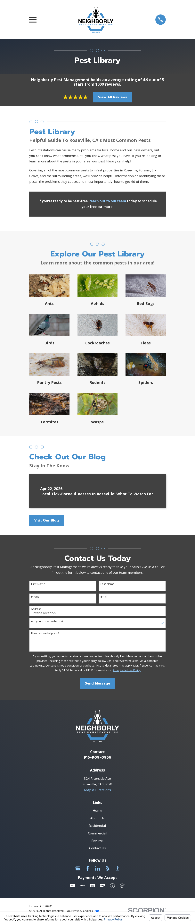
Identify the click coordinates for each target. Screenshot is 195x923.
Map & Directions (97, 790)
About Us (97, 818)
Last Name (107, 584)
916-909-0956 (97, 757)
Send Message (97, 683)
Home (97, 810)
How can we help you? (45, 633)
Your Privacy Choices (83, 911)
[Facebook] (87, 868)
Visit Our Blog (46, 520)
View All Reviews (112, 97)
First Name (38, 584)
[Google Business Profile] (77, 868)
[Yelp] (107, 868)
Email (103, 596)
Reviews (97, 840)
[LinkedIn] (97, 868)
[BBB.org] (117, 868)
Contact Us (97, 848)
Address (36, 609)
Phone (35, 596)
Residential (97, 825)
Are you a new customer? (47, 621)
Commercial (97, 833)
